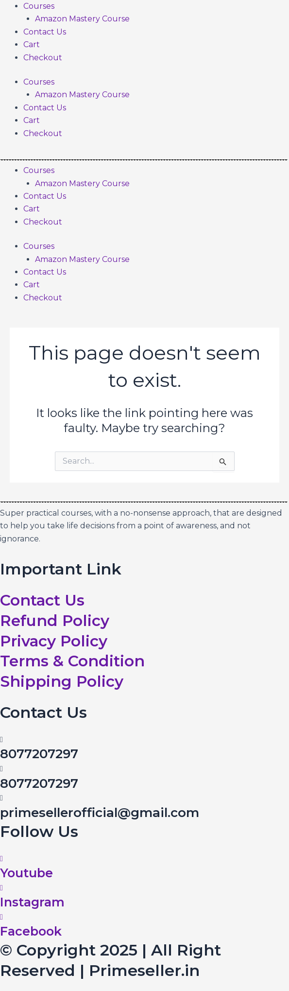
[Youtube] (1, 858)
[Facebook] (1, 916)
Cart (31, 44)
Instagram (33, 902)
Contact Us (44, 31)
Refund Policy (56, 620)
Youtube (27, 872)
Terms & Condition (73, 660)
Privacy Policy (55, 640)
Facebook (32, 931)
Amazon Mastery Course (82, 18)
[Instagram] (1, 887)
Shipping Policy (62, 681)
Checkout (42, 57)
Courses (38, 6)
